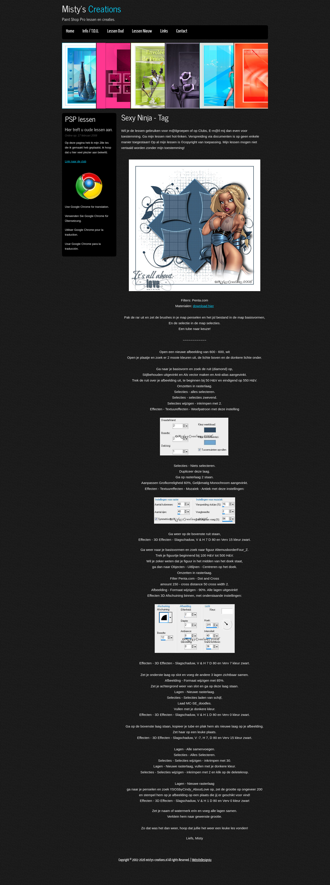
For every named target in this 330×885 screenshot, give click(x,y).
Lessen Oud (116, 31)
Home (70, 31)
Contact (181, 31)
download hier (203, 306)
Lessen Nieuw (143, 31)
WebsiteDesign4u (201, 860)
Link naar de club (75, 161)
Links (165, 31)
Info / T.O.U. (90, 31)
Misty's (91, 8)
